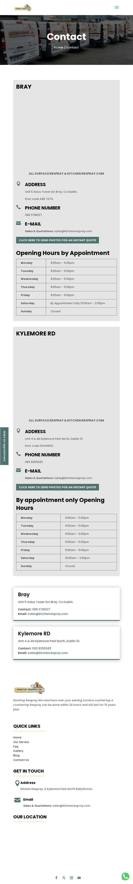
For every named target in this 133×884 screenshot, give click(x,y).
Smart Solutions (66, 876)
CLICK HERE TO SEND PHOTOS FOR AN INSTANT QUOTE (57, 240)
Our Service (21, 728)
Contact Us (21, 746)
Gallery (18, 737)
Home (58, 47)
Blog (16, 741)
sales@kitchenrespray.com (73, 231)
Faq (15, 732)
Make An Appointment (4, 446)
